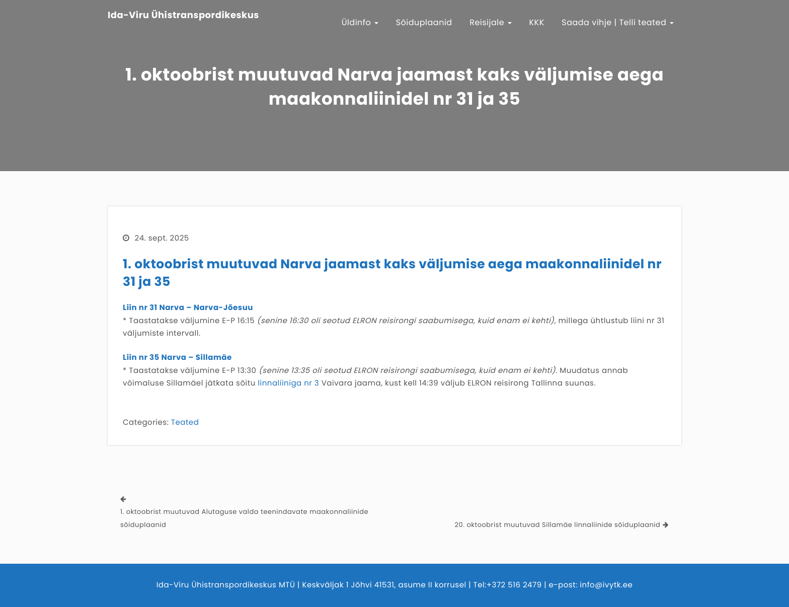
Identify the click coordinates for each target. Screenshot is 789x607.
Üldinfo (360, 22)
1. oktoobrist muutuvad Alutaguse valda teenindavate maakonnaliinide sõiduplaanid (244, 518)
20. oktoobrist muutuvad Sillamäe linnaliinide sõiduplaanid (558, 524)
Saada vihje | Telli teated (618, 22)
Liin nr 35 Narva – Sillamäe (177, 357)
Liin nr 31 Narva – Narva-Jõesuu (188, 307)
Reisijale (490, 22)
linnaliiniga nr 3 (288, 383)
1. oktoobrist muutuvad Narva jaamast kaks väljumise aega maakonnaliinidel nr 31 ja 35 (392, 272)
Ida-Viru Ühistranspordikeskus (183, 15)
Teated (185, 422)
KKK (536, 22)
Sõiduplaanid (424, 22)
